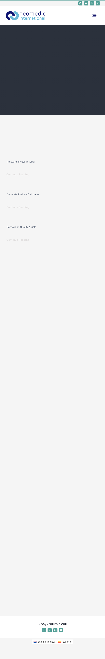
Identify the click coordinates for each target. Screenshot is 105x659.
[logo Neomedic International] (25, 10)
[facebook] (44, 630)
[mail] (98, 3)
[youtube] (86, 3)
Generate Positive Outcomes (23, 194)
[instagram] (80, 3)
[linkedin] (92, 3)
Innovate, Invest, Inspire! (21, 161)
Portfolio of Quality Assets (21, 227)
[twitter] (50, 630)
